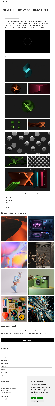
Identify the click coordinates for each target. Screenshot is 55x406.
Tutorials (3, 369)
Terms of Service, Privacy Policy (8, 388)
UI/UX (2, 375)
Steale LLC (8, 404)
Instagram (9, 200)
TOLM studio (37, 21)
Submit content (28, 340)
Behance (9, 197)
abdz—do (4, 2)
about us (3, 384)
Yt (7, 398)
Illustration (3, 366)
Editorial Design (5, 360)
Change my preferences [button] (37, 401)
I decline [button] (40, 398)
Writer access (4, 390)
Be (2, 398)
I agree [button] (33, 398)
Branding (3, 357)
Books (2, 354)
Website (8, 203)
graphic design (4, 363)
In (4, 398)
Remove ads (4, 386)
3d (8, 207)
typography (4, 372)
